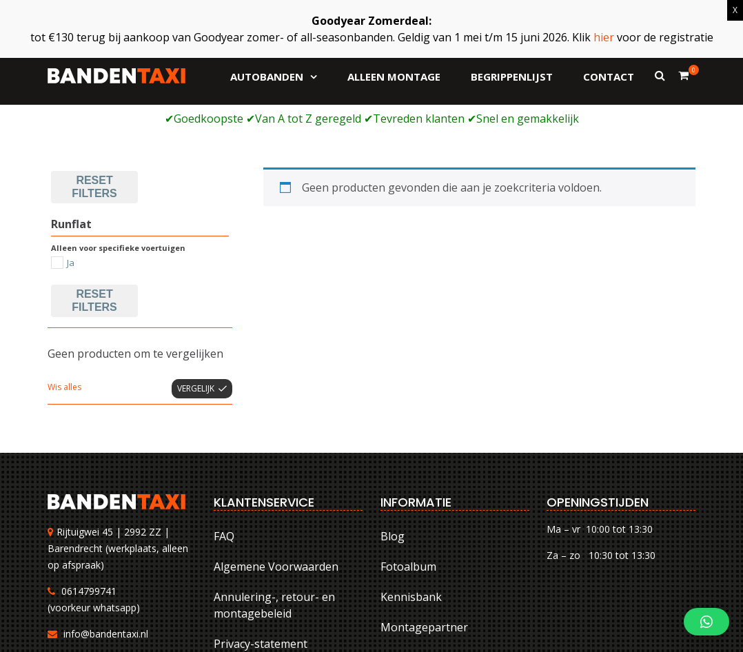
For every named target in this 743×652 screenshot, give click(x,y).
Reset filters (94, 195)
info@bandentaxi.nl (105, 528)
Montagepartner (424, 522)
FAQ (224, 431)
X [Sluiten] (735, 10)
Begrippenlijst (512, 76)
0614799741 (88, 485)
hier (603, 37)
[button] (706, 621)
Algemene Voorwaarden (276, 461)
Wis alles (64, 282)
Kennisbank (411, 492)
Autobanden (266, 76)
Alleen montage (393, 76)
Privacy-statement (260, 539)
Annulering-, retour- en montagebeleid (274, 500)
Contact (608, 76)
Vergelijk (195, 283)
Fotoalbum (408, 461)
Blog (392, 431)
